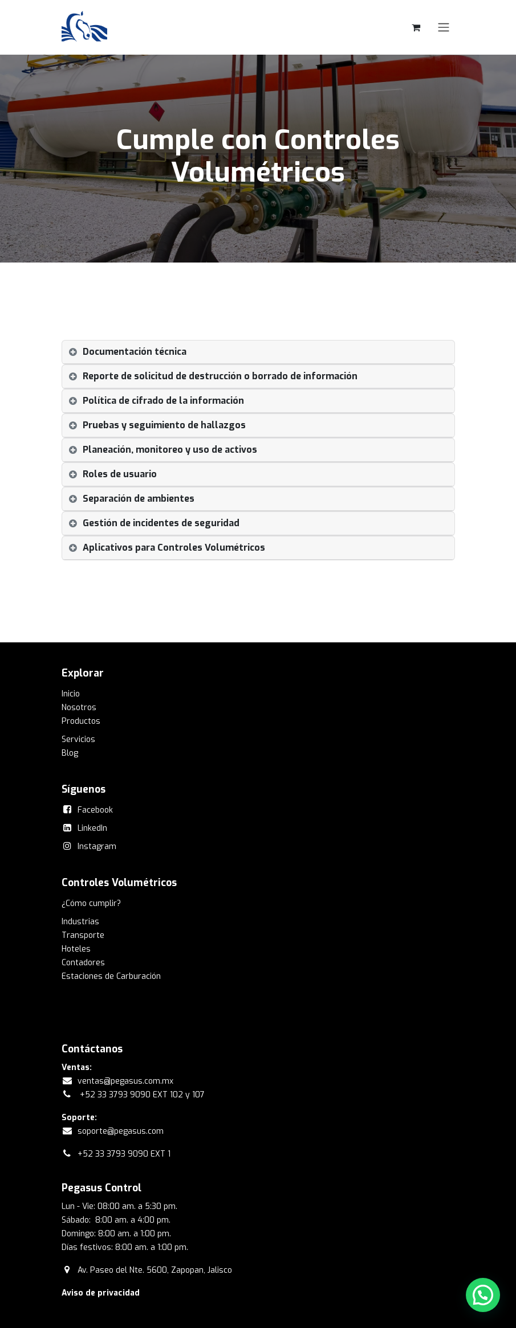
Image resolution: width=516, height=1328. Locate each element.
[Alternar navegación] (443, 27)
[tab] (258, 352)
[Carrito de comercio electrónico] (416, 27)
